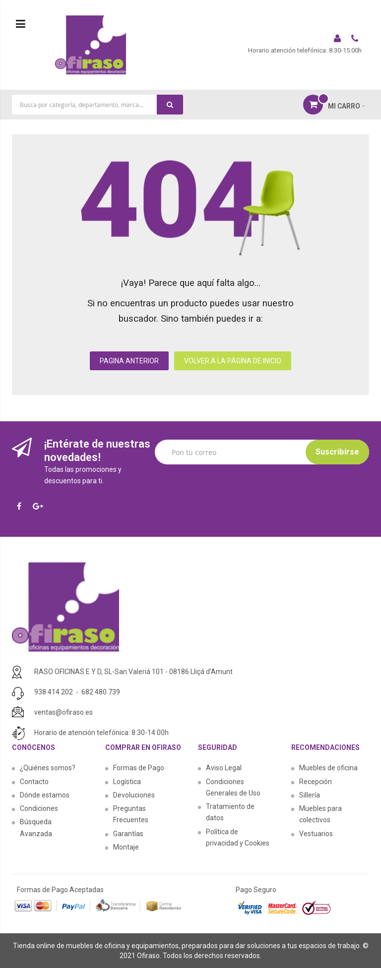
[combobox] (97, 104)
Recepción (315, 782)
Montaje (126, 847)
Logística (127, 782)
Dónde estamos (44, 795)
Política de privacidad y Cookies (237, 837)
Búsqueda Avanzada (36, 827)
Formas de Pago (138, 768)
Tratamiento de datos (230, 812)
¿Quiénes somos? (47, 768)
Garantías (128, 834)
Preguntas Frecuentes (130, 814)
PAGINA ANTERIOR (129, 361)
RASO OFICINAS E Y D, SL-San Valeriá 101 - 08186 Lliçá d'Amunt (133, 672)
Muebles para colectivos (320, 814)
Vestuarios (316, 834)
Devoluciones (134, 795)
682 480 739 (100, 692)
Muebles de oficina (328, 768)
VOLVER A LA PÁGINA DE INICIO (232, 361)
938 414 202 (53, 692)
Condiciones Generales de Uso (233, 787)
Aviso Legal (224, 768)
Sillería (309, 795)
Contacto (34, 782)
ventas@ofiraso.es (63, 712)
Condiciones (39, 808)
